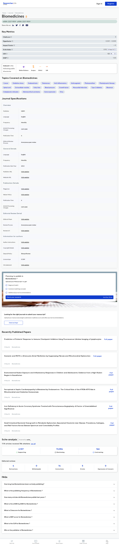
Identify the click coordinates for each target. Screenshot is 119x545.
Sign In (99, 4)
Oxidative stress (18, 83)
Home (4, 13)
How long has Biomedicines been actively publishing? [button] (24, 484)
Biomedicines (19, 13)
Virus (61, 92)
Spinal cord (7, 87)
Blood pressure (50, 87)
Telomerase (46, 83)
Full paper (108, 339)
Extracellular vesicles (22, 87)
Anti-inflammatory (60, 83)
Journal (10, 13)
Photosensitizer (90, 83)
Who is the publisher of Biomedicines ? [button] (18, 530)
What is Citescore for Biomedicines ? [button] (18, 510)
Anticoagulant (75, 83)
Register (110, 4)
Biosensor (109, 87)
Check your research (59, 297)
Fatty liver (37, 87)
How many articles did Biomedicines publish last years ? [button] (25, 497)
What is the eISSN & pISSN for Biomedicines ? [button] (21, 504)
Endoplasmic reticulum (10, 92)
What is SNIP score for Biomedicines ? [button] (18, 517)
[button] (11, 37)
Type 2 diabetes (96, 87)
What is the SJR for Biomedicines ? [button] (17, 523)
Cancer (5, 83)
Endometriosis (33, 83)
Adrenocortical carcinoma (31, 92)
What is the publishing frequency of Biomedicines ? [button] (23, 491)
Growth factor (64, 87)
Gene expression (49, 92)
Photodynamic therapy (107, 83)
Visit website (25, 172)
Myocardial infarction (80, 87)
